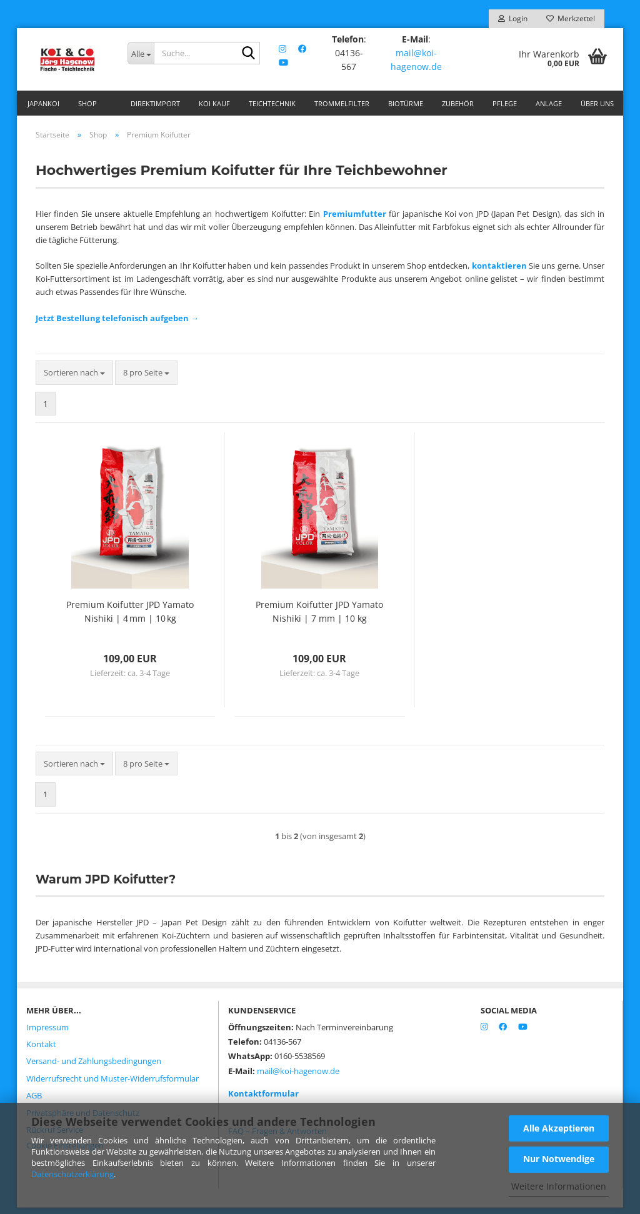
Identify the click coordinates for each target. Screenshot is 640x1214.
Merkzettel (570, 18)
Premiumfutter (354, 220)
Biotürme (405, 103)
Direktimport (155, 103)
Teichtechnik (272, 103)
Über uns (597, 103)
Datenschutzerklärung (72, 1174)
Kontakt (41, 1050)
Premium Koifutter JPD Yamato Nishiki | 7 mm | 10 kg (319, 617)
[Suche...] (141, 53)
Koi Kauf (214, 103)
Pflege (504, 103)
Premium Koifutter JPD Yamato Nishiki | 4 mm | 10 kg (130, 617)
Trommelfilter (341, 103)
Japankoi (43, 103)
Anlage (549, 103)
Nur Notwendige (558, 1159)
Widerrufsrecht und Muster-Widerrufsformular (112, 1084)
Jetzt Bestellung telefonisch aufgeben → (117, 324)
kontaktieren (499, 271)
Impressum (47, 1033)
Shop (87, 103)
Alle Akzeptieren (558, 1128)
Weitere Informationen (558, 1186)
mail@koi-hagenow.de (417, 59)
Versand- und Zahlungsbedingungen (93, 1067)
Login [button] (513, 18)
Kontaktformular (263, 1099)
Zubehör (458, 103)
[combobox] (74, 379)
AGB (34, 1101)
